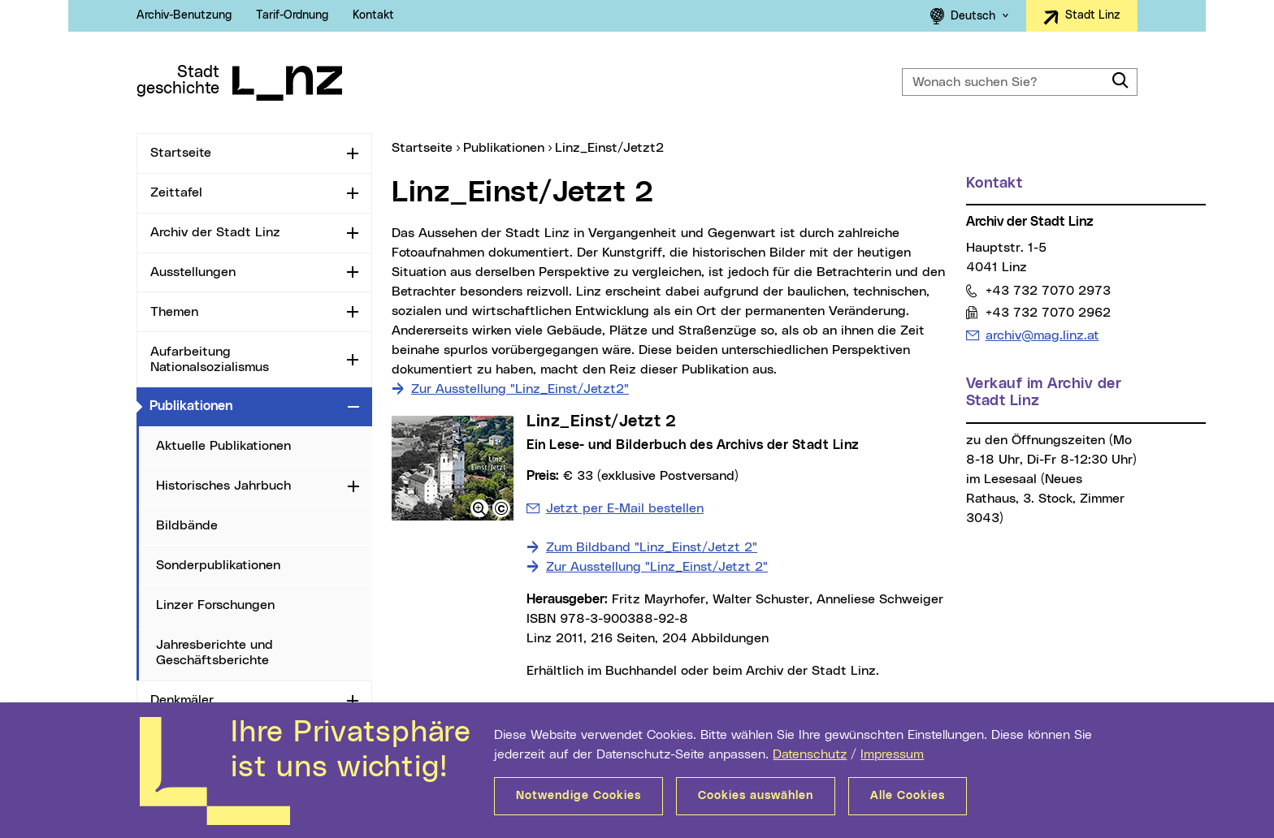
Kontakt (373, 15)
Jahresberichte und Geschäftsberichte (214, 652)
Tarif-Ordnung (292, 15)
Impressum (892, 754)
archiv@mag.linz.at (1042, 335)
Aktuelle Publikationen (223, 445)
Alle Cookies (907, 795)
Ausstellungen (193, 272)
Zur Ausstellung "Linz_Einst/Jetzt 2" (657, 566)
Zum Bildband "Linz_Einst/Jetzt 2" (651, 547)
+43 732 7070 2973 (1048, 290)
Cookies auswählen (755, 795)
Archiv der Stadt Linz (215, 232)
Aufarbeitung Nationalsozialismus (209, 359)
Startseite (180, 152)
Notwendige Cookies (578, 795)
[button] (479, 508)
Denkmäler (182, 699)
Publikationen (245, 405)
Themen (174, 311)
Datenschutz (810, 754)
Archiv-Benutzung (184, 15)
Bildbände (187, 525)
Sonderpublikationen (218, 565)
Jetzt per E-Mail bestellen (625, 508)
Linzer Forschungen (215, 604)
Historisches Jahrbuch (223, 485)
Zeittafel (176, 192)
